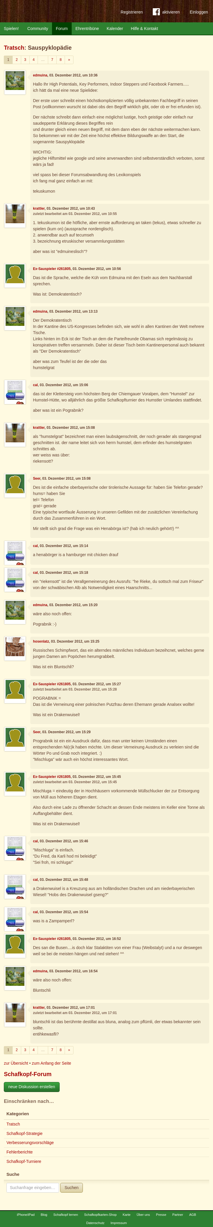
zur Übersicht (16, 1063)
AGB (192, 1214)
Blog (44, 1214)
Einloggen (199, 12)
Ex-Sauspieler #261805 (52, 269)
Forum (62, 28)
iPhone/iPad (25, 1214)
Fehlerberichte (19, 1152)
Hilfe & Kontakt (144, 28)
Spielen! (11, 28)
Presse (161, 1214)
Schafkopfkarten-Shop (100, 1214)
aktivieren (166, 13)
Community (37, 28)
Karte (127, 1214)
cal (35, 385)
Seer (36, 478)
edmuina (40, 75)
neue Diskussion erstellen (31, 1086)
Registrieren (132, 12)
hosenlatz (41, 641)
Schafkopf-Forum (27, 1074)
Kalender (115, 28)
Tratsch (14, 47)
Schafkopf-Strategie (24, 1133)
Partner (177, 1214)
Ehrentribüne (87, 28)
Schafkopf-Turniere (23, 1161)
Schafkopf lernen (65, 1214)
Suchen (71, 1187)
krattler (39, 208)
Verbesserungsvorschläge (30, 1142)
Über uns (143, 1214)
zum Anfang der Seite (51, 1063)
